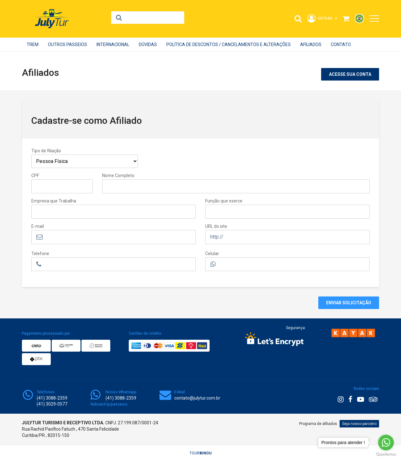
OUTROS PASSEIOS (67, 44)
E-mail (37, 226)
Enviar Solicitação (348, 302)
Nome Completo (118, 175)
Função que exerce (223, 201)
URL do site (216, 226)
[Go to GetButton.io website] (386, 455)
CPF (35, 175)
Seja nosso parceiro (359, 424)
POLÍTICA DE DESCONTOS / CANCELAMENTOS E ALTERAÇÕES (228, 44)
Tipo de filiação (46, 151)
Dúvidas (148, 44)
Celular (212, 253)
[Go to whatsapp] (386, 442)
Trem (33, 44)
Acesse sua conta (350, 74)
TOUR (200, 453)
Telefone (40, 253)
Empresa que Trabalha (53, 201)
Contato (341, 44)
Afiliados (310, 44)
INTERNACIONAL (112, 44)
